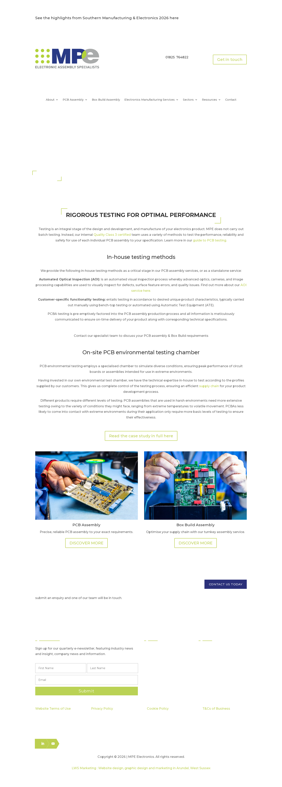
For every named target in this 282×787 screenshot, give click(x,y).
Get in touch (229, 59)
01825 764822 (176, 57)
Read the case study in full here (141, 436)
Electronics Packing (163, 684)
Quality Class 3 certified (112, 235)
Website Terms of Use (53, 708)
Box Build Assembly (106, 99)
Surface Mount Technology (168, 656)
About (50, 99)
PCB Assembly (73, 99)
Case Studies (212, 670)
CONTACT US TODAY (225, 584)
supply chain (209, 386)
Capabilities (211, 663)
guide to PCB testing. (210, 240)
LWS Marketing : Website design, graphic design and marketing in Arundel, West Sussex (141, 768)
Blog (206, 677)
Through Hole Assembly (166, 663)
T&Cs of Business (216, 708)
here (174, 18)
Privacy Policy (102, 708)
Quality (207, 656)
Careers (208, 684)
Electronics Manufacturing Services (149, 99)
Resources (209, 99)
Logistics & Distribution (164, 677)
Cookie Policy (158, 708)
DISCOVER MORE (86, 543)
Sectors (188, 99)
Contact (230, 99)
